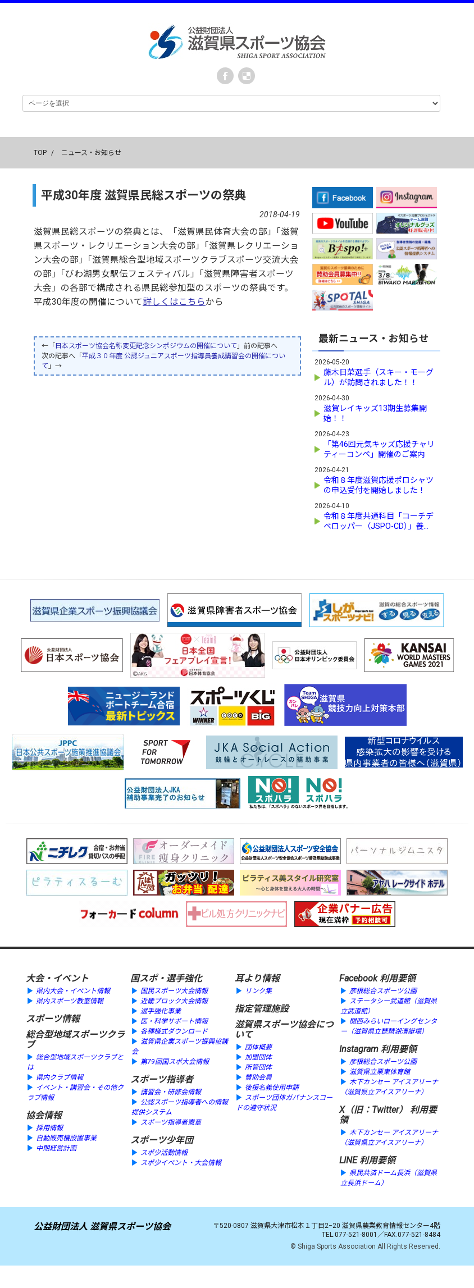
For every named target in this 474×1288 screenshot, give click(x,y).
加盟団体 (258, 1057)
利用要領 (398, 978)
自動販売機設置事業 (66, 1138)
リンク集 (258, 991)
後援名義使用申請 (272, 1087)
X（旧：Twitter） (373, 1109)
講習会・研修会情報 (170, 1092)
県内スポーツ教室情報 (69, 1001)
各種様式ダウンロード (174, 1031)
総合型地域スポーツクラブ (75, 1039)
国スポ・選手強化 (166, 978)
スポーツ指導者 (161, 1079)
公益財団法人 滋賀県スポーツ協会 (102, 1226)
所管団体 (258, 1067)
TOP (40, 153)
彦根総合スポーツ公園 (383, 991)
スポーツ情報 (53, 1018)
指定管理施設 (262, 1008)
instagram (246, 75)
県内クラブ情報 (59, 1077)
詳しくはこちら (174, 302)
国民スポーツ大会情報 (174, 991)
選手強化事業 (160, 1011)
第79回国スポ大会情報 (174, 1062)
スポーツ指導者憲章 (170, 1122)
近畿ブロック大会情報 (174, 1001)
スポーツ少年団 (161, 1140)
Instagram (359, 1049)
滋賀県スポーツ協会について (284, 1029)
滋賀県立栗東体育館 (379, 1072)
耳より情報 (257, 978)
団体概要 (258, 1047)
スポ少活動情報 (164, 1153)
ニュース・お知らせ (91, 153)
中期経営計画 (56, 1148)
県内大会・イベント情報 (73, 991)
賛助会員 (258, 1077)
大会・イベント (57, 978)
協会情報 (44, 1115)
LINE (348, 1160)
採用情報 (49, 1128)
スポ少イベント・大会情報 (180, 1163)
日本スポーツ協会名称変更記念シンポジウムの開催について (146, 346)
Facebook (225, 75)
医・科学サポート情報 (174, 1021)
